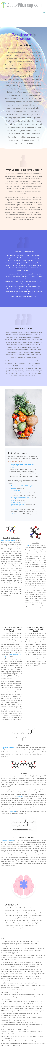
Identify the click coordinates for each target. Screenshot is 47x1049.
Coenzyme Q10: (15, 490)
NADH (13, 500)
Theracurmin (13, 509)
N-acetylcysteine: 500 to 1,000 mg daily (22, 486)
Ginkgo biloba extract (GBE (8, 748)
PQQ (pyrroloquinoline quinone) (20, 498)
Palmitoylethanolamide (16, 514)
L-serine (13, 488)
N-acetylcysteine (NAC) (8, 540)
